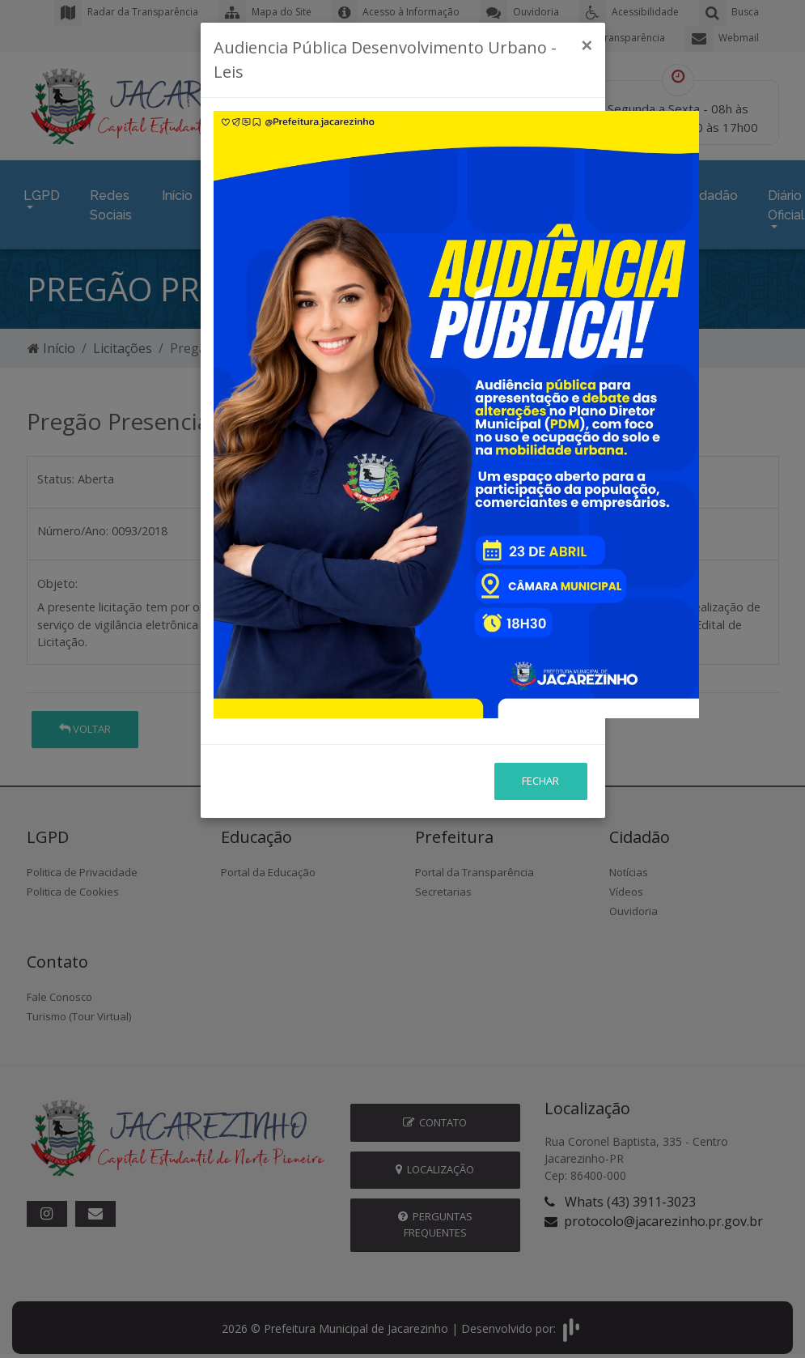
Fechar (540, 600)
